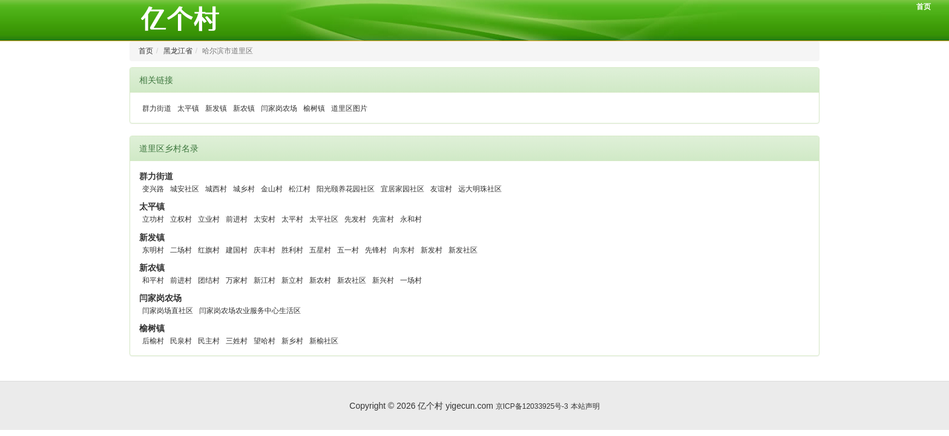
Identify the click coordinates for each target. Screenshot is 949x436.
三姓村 (237, 341)
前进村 (237, 219)
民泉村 (181, 341)
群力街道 (156, 108)
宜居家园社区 (402, 189)
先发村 (355, 219)
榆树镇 (314, 108)
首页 (923, 6)
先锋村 (376, 250)
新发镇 (216, 108)
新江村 (264, 280)
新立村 (292, 280)
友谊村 (441, 189)
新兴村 (383, 280)
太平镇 (188, 108)
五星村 (320, 250)
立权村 (181, 219)
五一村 (348, 250)
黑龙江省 (177, 51)
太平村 (292, 219)
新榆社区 (323, 341)
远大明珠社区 (480, 189)
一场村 (411, 280)
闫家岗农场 (279, 108)
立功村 (153, 219)
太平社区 (323, 219)
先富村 (383, 219)
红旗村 (209, 250)
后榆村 (153, 341)
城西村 (216, 189)
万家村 (237, 280)
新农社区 (351, 280)
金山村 (272, 189)
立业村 (209, 219)
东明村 (153, 250)
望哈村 (264, 341)
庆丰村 (264, 250)
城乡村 (244, 189)
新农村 (320, 280)
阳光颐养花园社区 (346, 189)
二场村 (181, 250)
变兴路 (153, 189)
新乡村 (292, 341)
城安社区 (184, 189)
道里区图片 (349, 108)
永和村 (411, 219)
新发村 (431, 250)
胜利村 (292, 250)
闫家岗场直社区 (167, 310)
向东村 (404, 250)
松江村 (299, 189)
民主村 (209, 341)
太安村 (264, 219)
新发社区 (463, 250)
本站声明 (585, 399)
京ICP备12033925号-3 (532, 399)
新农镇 (244, 108)
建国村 (237, 250)
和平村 (153, 280)
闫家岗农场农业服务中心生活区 (250, 310)
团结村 (209, 280)
